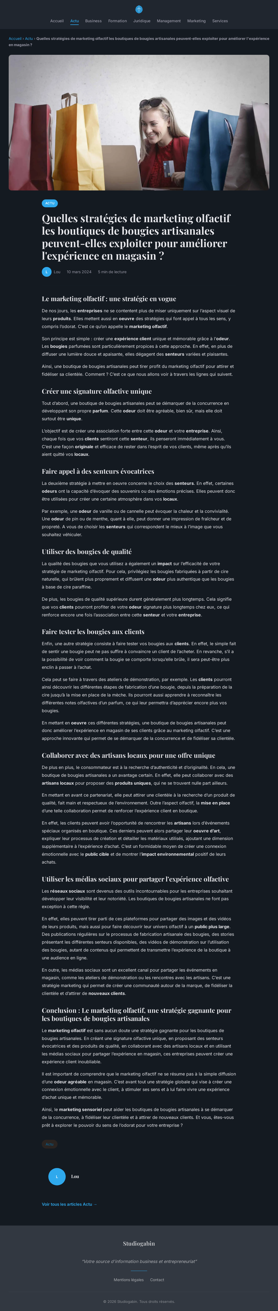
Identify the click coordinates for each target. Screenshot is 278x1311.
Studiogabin (139, 1243)
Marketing (196, 20)
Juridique (141, 20)
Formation (117, 20)
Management (169, 20)
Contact (157, 1279)
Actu (74, 20)
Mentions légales (129, 1279)
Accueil (57, 20)
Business (93, 20)
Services (220, 20)
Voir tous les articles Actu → (69, 1204)
